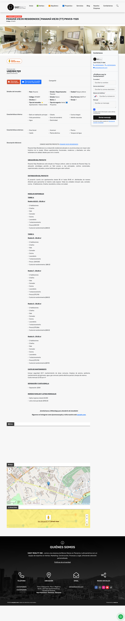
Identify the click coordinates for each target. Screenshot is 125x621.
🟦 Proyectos (67, 6)
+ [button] (9, 469)
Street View (14, 61)
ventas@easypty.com (101, 67)
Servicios (80, 6)
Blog (88, 6)
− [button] (9, 472)
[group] (21, 39)
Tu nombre (96, 79)
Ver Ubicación (43, 521)
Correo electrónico (99, 86)
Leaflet (75, 503)
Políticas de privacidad (62, 562)
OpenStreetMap (86, 503)
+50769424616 (99, 65)
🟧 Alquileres (53, 6)
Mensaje (96, 100)
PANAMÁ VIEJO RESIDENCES (69, 144)
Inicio (31, 6)
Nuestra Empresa (96, 7)
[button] (49, 53)
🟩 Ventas (40, 6)
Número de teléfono (99, 93)
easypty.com (81, 415)
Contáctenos (108, 6)
